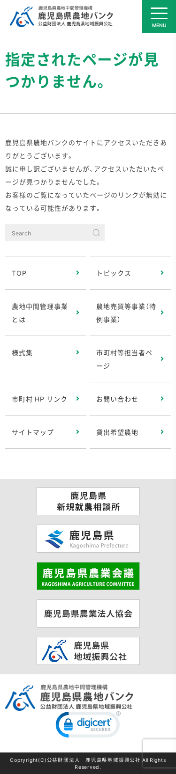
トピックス (113, 272)
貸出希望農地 (117, 432)
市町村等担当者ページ (124, 359)
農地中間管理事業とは (40, 312)
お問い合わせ (117, 398)
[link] (88, 727)
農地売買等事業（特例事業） (126, 312)
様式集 (22, 352)
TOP (19, 272)
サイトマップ (33, 432)
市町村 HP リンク (40, 398)
